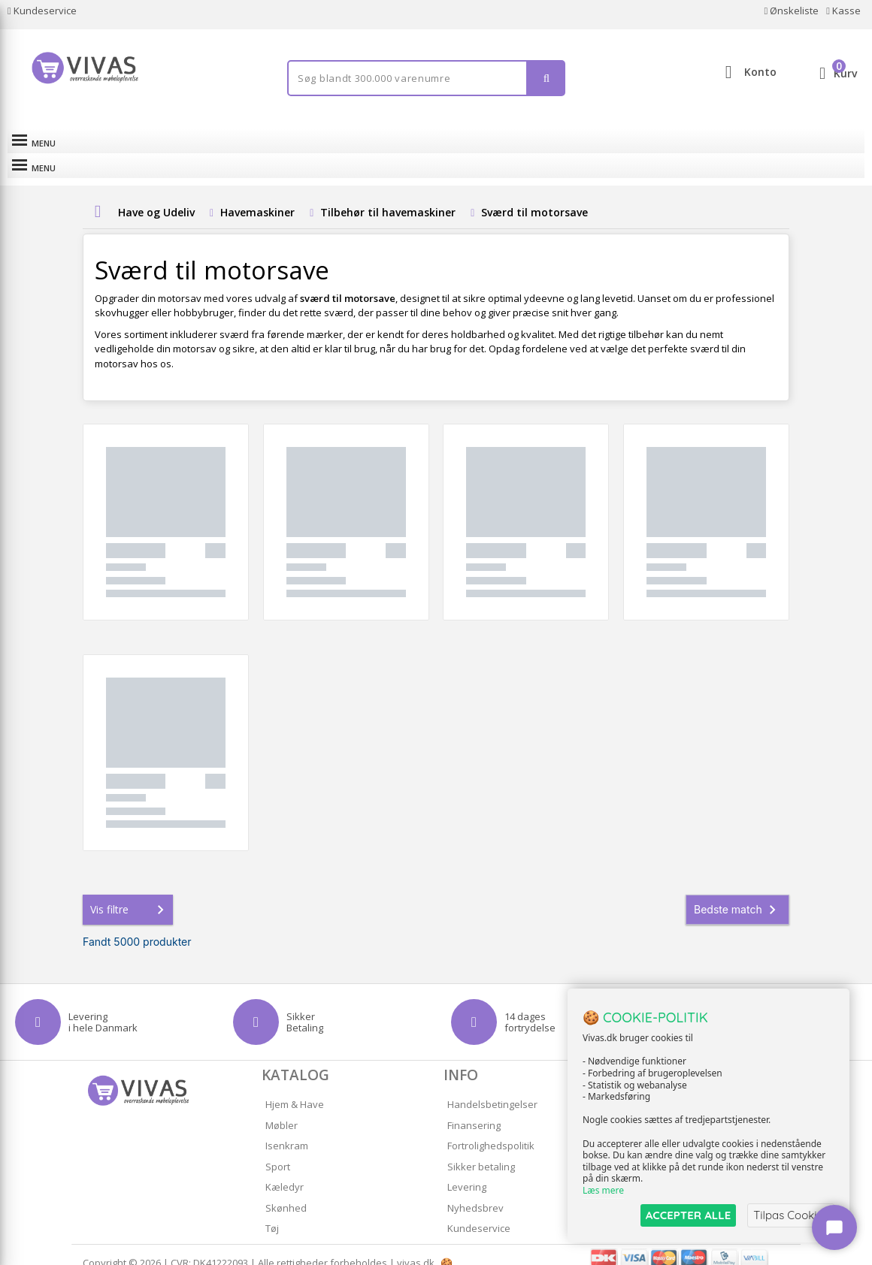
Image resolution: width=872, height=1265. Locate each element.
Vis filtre (130, 893)
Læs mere (603, 1191)
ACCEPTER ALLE (688, 1215)
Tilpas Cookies (790, 1215)
